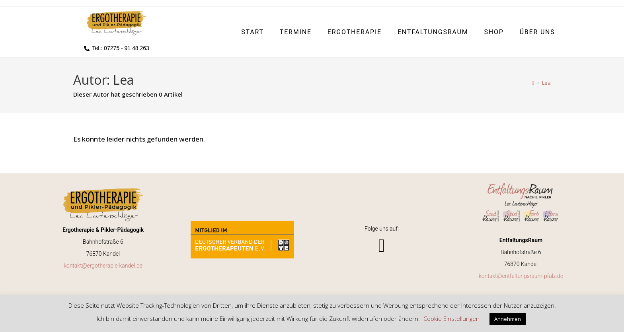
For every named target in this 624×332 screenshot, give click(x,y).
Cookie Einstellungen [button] (451, 318)
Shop (493, 32)
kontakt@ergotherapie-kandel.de (103, 265)
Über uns (537, 32)
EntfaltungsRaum (433, 32)
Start (252, 32)
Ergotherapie (355, 32)
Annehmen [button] (507, 318)
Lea (546, 82)
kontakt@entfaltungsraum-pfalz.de (521, 276)
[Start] (533, 82)
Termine (296, 32)
